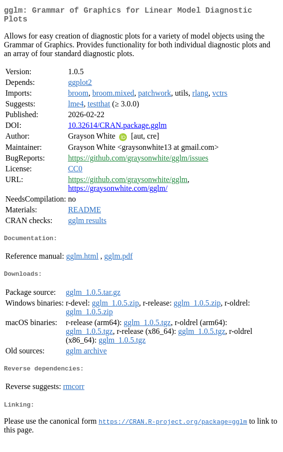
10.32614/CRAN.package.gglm (117, 129)
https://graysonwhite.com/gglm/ (117, 192)
